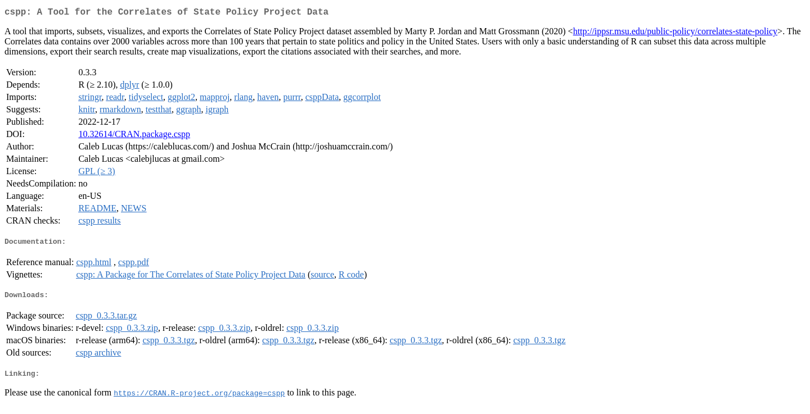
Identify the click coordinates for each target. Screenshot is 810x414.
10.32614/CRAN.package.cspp (134, 136)
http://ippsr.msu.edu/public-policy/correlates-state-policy (675, 33)
